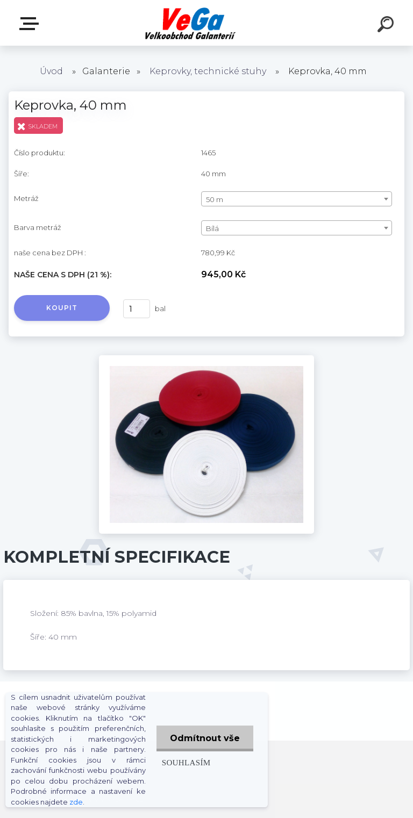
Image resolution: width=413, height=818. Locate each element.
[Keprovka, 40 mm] (206, 359)
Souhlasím (186, 762)
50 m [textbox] (214, 199)
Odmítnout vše (205, 738)
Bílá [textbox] (212, 228)
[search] (387, 25)
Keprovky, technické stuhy (207, 71)
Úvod (51, 71)
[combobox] (296, 198)
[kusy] (136, 308)
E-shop (31, 23)
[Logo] (191, 23)
